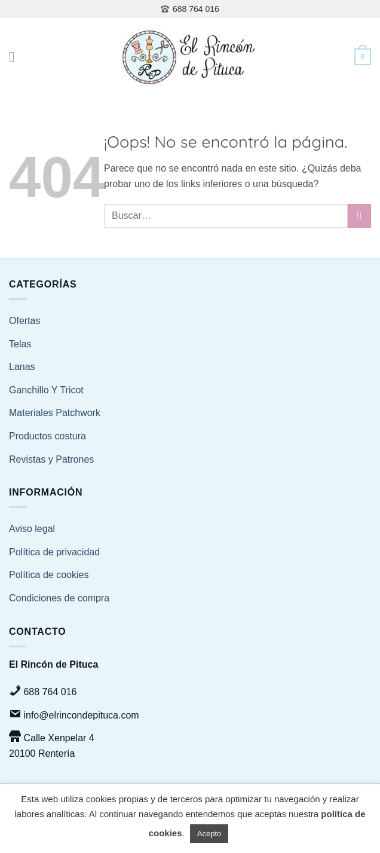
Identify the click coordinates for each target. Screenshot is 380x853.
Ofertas (24, 321)
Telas (20, 344)
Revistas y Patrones (51, 459)
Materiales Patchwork (54, 413)
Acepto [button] (209, 833)
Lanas (22, 367)
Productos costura (47, 436)
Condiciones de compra (59, 598)
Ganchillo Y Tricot (46, 390)
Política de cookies (48, 575)
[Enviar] (359, 215)
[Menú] (16, 56)
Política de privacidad (54, 552)
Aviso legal (32, 529)
